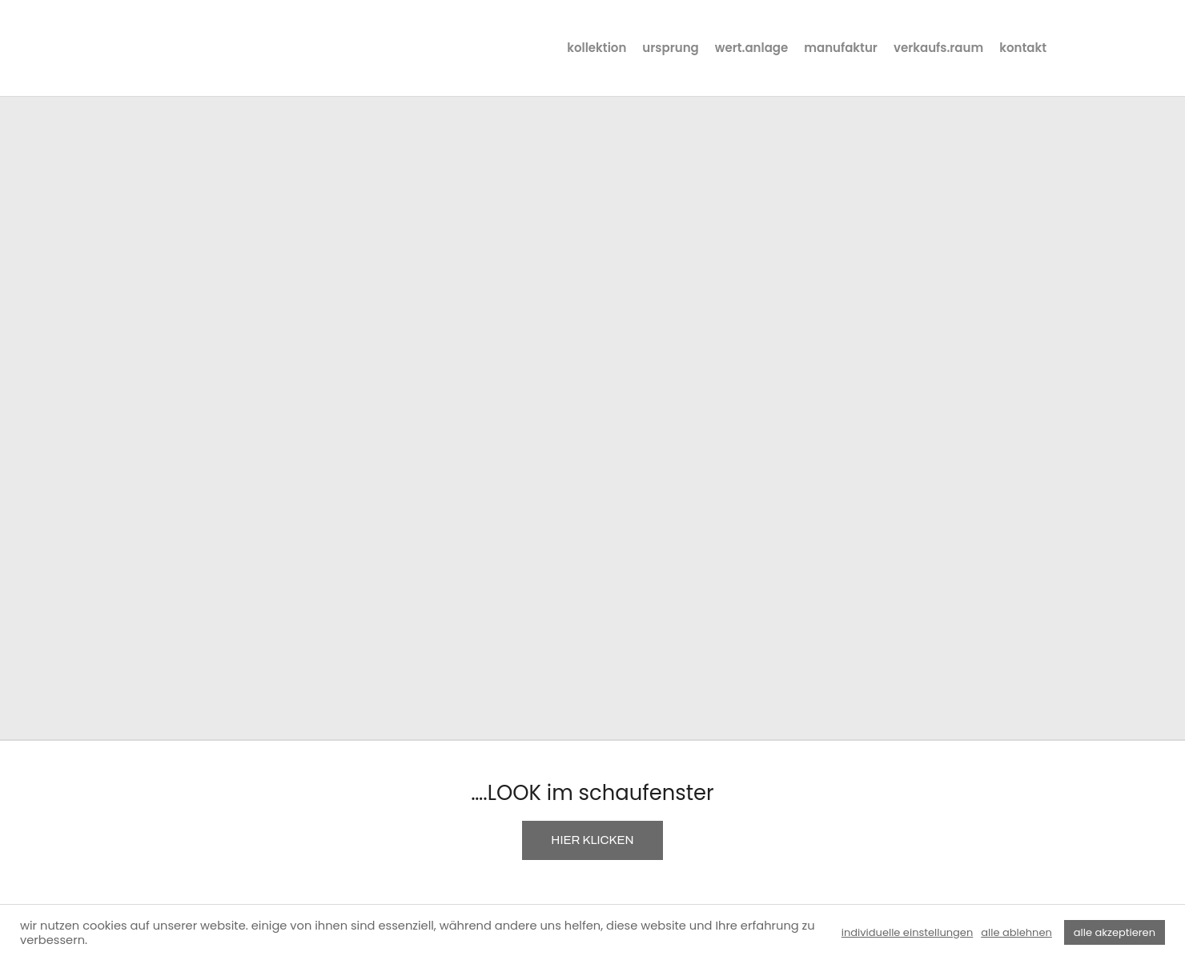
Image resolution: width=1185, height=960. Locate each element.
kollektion (596, 47)
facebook (1100, 48)
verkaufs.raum (938, 47)
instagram (1069, 48)
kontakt (1022, 47)
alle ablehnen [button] (1016, 933)
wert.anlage (752, 47)
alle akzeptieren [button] (1114, 932)
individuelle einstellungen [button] (907, 933)
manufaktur (841, 47)
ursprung (670, 47)
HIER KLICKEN (592, 840)
